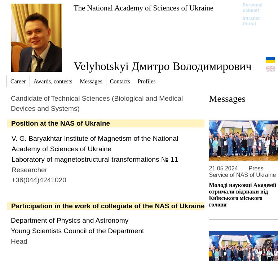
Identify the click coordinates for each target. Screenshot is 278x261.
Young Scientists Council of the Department (77, 231)
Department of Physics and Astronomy (69, 220)
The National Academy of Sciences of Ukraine (143, 8)
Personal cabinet (252, 7)
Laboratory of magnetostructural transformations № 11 (95, 159)
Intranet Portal (251, 21)
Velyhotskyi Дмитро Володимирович (163, 66)
